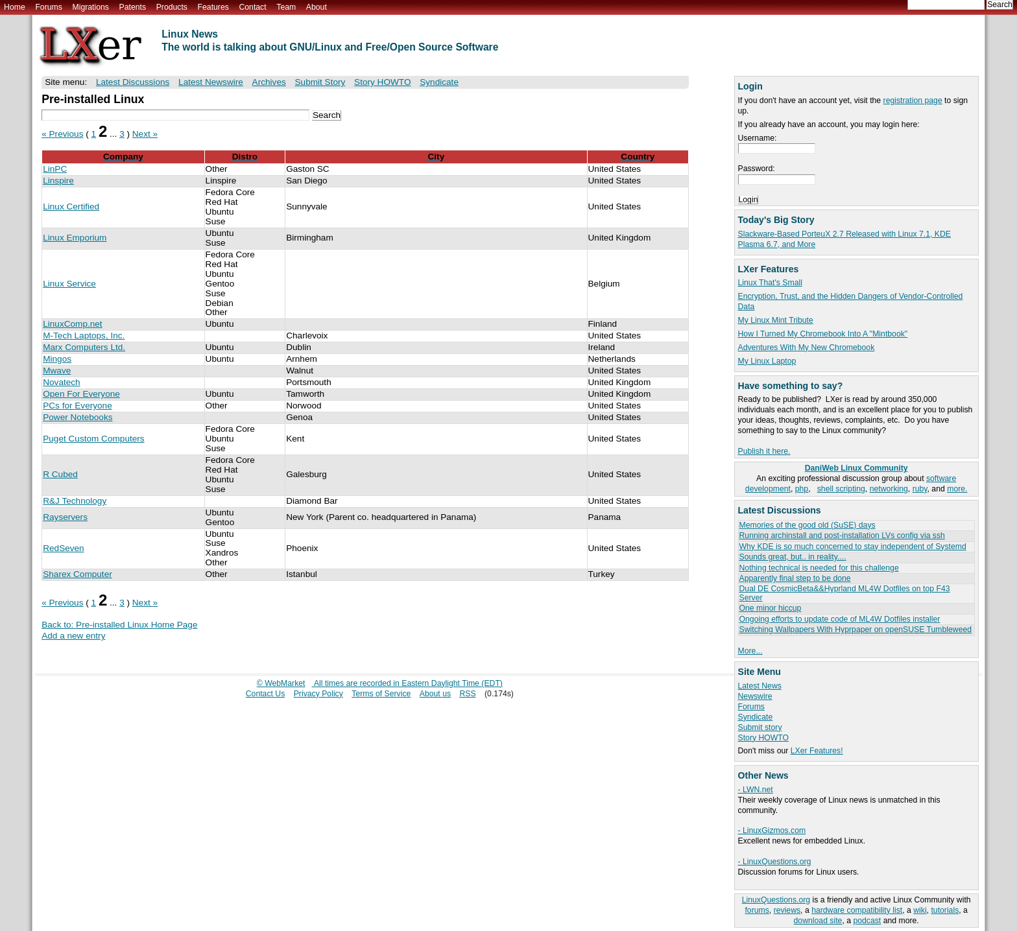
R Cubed (60, 474)
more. (957, 488)
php (801, 488)
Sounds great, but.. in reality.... (792, 556)
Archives (269, 82)
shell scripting (841, 488)
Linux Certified (71, 206)
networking (889, 488)
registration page (912, 100)
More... (750, 650)
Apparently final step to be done (795, 578)
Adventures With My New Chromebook (806, 347)
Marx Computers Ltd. (84, 347)
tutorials (945, 910)
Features (213, 7)
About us (435, 693)
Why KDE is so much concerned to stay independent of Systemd (852, 546)
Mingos (57, 359)
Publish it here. (764, 451)
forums (757, 910)
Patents (133, 7)
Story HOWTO (763, 737)
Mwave (57, 370)
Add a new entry (73, 636)
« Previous (62, 134)
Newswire (755, 696)
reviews (787, 910)
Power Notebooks (77, 417)
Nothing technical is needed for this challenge (819, 567)
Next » (145, 134)
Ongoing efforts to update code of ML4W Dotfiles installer (839, 619)
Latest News (760, 685)
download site (818, 920)
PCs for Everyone (77, 405)
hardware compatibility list (856, 910)
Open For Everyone (81, 394)
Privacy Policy (318, 693)
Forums (48, 7)
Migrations (90, 7)
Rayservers (65, 517)
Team (286, 7)
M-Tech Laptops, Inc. (84, 335)
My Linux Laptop (767, 361)
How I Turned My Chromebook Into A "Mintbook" (823, 333)
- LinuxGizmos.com (772, 830)
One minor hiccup (770, 608)
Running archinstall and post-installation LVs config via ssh (842, 535)
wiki (919, 910)
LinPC (55, 169)
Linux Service (69, 284)
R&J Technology (74, 501)
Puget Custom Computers (93, 438)
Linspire (58, 180)
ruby (920, 488)
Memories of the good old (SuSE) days (807, 525)
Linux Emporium (74, 237)
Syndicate (755, 717)
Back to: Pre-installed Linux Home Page (119, 625)
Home (14, 7)
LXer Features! (817, 750)
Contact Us (265, 693)
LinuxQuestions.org (776, 899)
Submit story (760, 727)
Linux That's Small (770, 282)
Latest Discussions (132, 82)
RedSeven (63, 548)
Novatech (61, 382)
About (316, 7)
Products (171, 7)
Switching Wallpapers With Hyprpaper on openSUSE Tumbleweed (855, 629)
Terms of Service (381, 693)
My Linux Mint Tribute (775, 320)
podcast (867, 920)
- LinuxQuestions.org (774, 861)
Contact (252, 7)
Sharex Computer (77, 574)
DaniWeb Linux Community (856, 468)
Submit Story (320, 82)
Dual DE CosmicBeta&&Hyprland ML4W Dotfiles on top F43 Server (844, 593)
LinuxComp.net (72, 324)
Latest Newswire (210, 82)
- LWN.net (755, 789)
